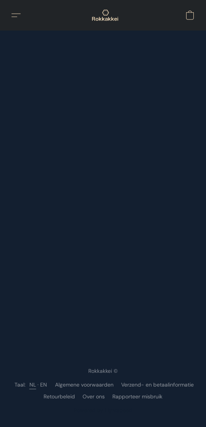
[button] (105, 15)
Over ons (94, 396)
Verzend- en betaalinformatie (157, 384)
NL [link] (32, 384)
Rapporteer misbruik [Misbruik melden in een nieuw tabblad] (137, 396)
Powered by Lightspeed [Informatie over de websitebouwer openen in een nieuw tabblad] (103, 410)
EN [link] (43, 384)
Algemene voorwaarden (84, 384)
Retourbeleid (59, 396)
